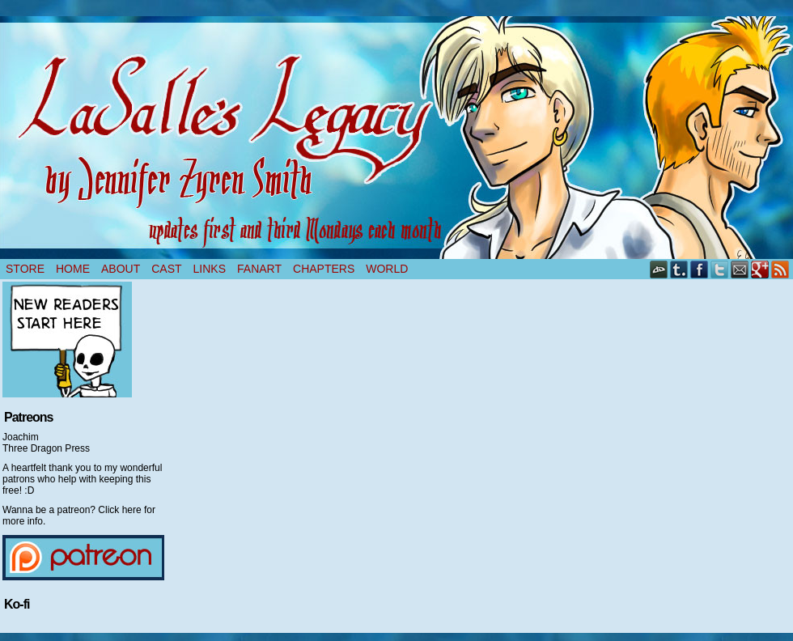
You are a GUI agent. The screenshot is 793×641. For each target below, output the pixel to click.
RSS (780, 269)
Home (73, 268)
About (120, 268)
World (387, 268)
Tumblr (679, 269)
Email (740, 269)
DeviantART (659, 269)
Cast (166, 268)
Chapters (323, 268)
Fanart (259, 268)
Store (25, 268)
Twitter (720, 269)
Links (209, 268)
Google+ (760, 269)
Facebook (699, 269)
